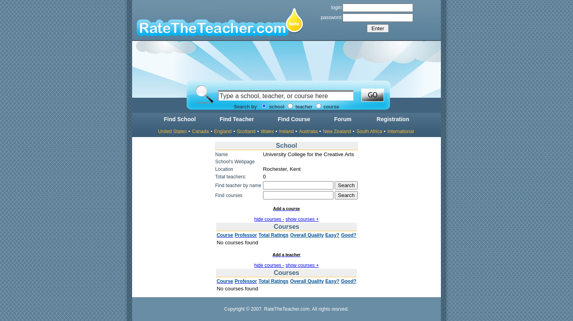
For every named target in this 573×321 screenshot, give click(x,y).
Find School (180, 119)
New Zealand (337, 131)
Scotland (246, 131)
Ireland (286, 131)
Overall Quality (307, 235)
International (401, 131)
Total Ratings (273, 235)
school (273, 107)
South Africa (369, 131)
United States (172, 131)
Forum (343, 119)
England (223, 131)
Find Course (294, 119)
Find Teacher (237, 119)
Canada (200, 131)
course (327, 107)
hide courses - (269, 219)
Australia (308, 131)
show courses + (302, 219)
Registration (393, 119)
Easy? (332, 235)
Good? (349, 235)
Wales (267, 131)
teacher (300, 107)
